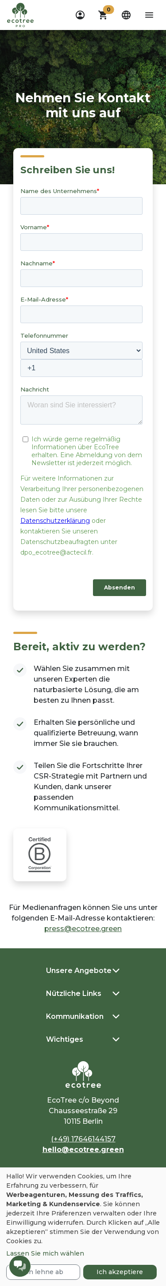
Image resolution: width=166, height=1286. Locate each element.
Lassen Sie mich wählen (45, 1253)
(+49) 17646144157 (83, 1139)
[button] (103, 15)
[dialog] (83, 1226)
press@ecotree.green (83, 928)
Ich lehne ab (43, 1272)
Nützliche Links (73, 993)
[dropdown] (80, 15)
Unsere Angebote (79, 970)
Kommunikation (75, 1016)
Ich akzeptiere (120, 1272)
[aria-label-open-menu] (149, 15)
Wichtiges (64, 1039)
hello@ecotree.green (83, 1149)
